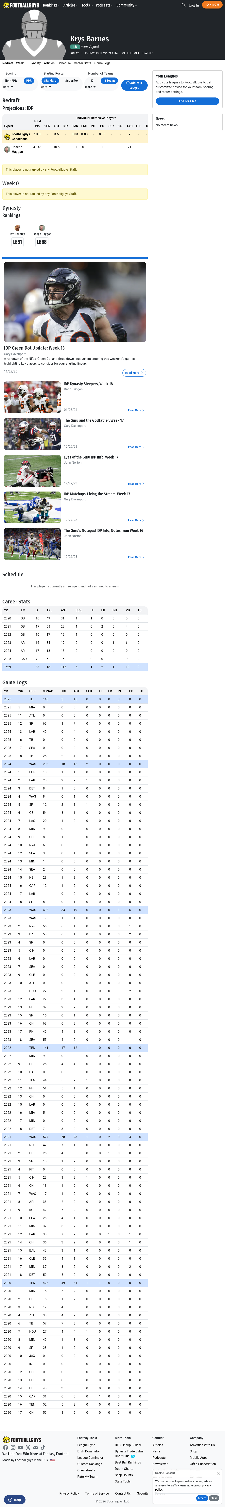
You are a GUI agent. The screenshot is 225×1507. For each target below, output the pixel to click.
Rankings (51, 5)
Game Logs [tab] (102, 63)
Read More (134, 373)
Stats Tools (123, 1481)
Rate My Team (87, 1477)
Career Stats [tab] (82, 63)
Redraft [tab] (7, 63)
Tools (87, 5)
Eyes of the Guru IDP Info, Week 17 (91, 457)
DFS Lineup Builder (128, 1445)
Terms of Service (97, 1493)
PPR (29, 80)
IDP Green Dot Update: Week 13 (34, 348)
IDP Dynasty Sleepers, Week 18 (88, 383)
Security (142, 1493)
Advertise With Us (202, 1445)
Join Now (212, 5)
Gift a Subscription (203, 1464)
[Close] (218, 1473)
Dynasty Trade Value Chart (130, 1453)
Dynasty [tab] (35, 63)
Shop (193, 1451)
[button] (8, 87)
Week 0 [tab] (21, 63)
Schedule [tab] (64, 63)
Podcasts (104, 5)
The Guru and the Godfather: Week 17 (94, 420)
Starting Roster (54, 73)
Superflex (71, 80)
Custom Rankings (89, 1464)
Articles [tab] (49, 63)
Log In (194, 5)
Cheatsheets (86, 1470)
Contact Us (123, 1493)
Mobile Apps (198, 1458)
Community (126, 5)
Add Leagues (187, 101)
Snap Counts (124, 1475)
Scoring (11, 73)
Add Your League (134, 85)
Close (214, 1498)
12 (109, 80)
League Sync (86, 1445)
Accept (202, 1498)
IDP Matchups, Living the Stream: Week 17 (97, 494)
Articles (70, 5)
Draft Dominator (88, 1451)
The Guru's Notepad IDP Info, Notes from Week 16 (103, 530)
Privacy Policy (69, 1493)
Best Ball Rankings (128, 1462)
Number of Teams (100, 73)
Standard (50, 80)
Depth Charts (124, 1469)
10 (92, 80)
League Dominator (90, 1458)
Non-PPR (11, 80)
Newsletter (160, 1464)
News (156, 1451)
